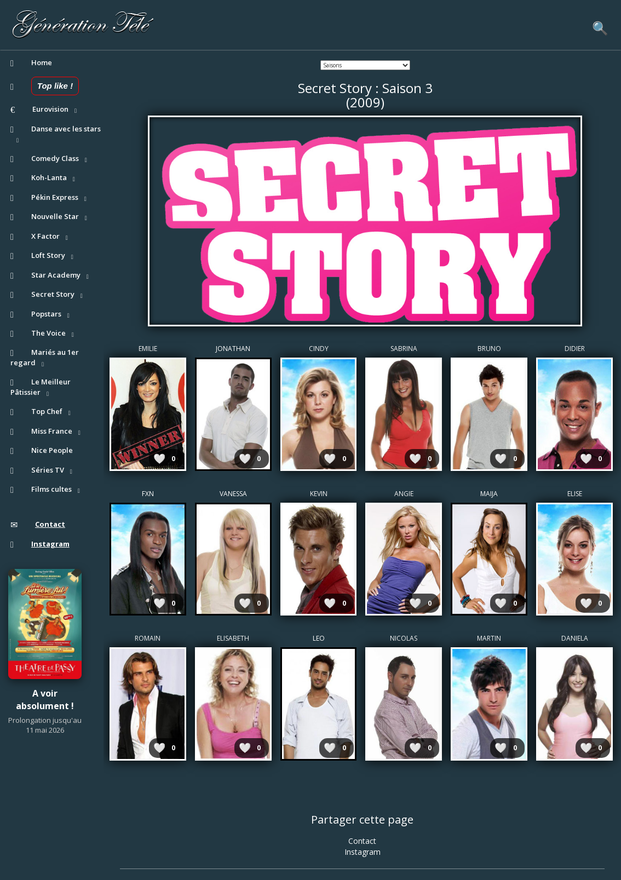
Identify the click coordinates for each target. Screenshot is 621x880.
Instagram (362, 852)
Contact (362, 841)
